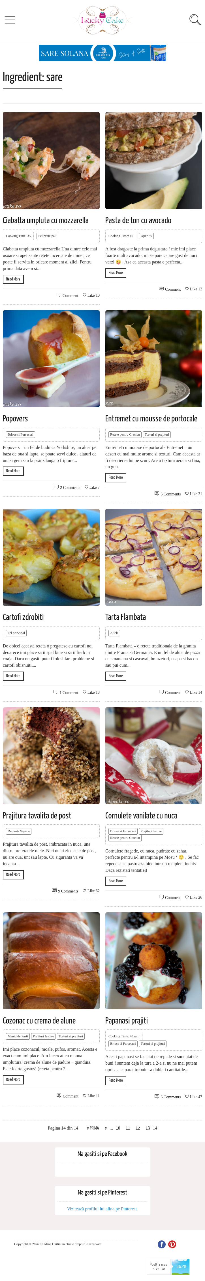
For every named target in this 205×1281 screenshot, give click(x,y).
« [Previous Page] (106, 1128)
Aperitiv (146, 236)
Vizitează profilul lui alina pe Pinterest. (102, 1208)
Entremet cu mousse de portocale (151, 419)
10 (118, 1128)
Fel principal (46, 236)
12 (138, 1128)
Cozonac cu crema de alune (39, 1021)
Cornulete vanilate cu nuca (141, 816)
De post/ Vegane (19, 831)
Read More (13, 279)
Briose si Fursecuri (20, 434)
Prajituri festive (151, 831)
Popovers (15, 419)
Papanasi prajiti (126, 1021)
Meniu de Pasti (18, 1036)
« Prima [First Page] (93, 1128)
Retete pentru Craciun (125, 434)
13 (148, 1128)
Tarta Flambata (125, 617)
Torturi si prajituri (157, 434)
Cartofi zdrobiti (23, 617)
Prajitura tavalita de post (37, 816)
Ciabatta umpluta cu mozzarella (46, 220)
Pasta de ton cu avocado (138, 220)
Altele (114, 633)
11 (128, 1128)
